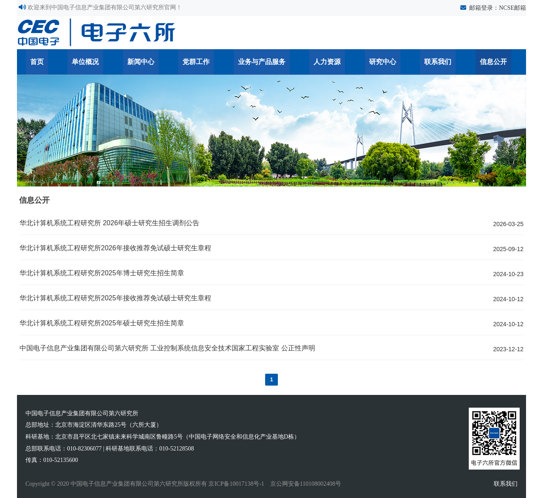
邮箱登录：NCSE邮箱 (497, 8)
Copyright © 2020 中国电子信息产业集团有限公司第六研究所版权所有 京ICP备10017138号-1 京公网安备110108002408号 (183, 484)
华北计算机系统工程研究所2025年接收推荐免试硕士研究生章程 (115, 298)
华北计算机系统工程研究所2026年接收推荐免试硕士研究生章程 (115, 248)
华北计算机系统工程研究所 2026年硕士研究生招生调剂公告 (109, 223)
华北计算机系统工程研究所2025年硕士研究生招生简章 (102, 323)
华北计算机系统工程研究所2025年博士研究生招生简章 (102, 273)
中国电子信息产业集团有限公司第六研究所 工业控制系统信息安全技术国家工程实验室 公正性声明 (167, 348)
